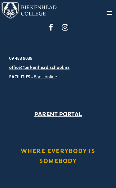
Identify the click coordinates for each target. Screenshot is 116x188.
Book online (45, 77)
